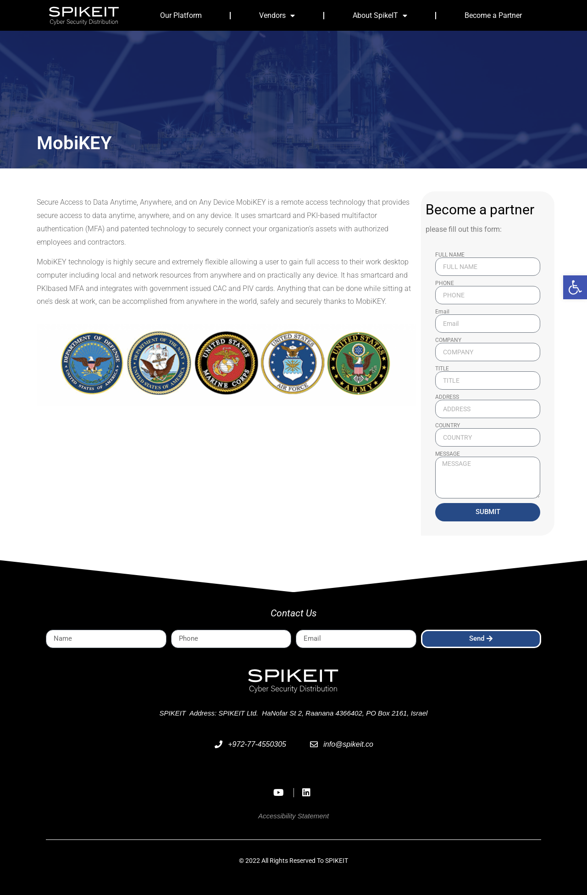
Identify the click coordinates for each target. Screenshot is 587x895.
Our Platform (181, 15)
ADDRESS (447, 397)
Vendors (277, 15)
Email (442, 311)
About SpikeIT (380, 15)
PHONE (444, 283)
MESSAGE (447, 454)
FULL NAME (450, 254)
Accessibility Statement (293, 816)
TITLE (442, 368)
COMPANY (448, 340)
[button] (575, 287)
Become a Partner (493, 15)
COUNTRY (447, 425)
